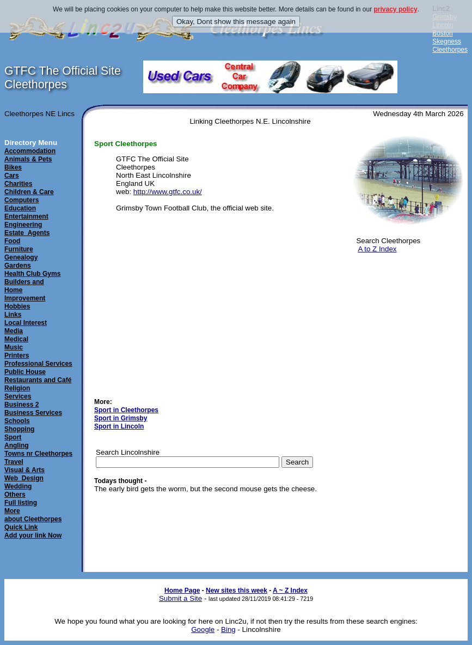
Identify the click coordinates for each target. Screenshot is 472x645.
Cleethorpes (450, 49)
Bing (228, 629)
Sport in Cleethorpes (126, 410)
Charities (18, 184)
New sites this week (236, 590)
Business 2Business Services (33, 409)
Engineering (23, 224)
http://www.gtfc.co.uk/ (167, 192)
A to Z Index (377, 249)
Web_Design (24, 478)
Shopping (19, 429)
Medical (16, 339)
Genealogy (21, 257)
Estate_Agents (27, 233)
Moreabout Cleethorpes (33, 515)
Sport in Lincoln (119, 426)
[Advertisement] (406, 315)
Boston (442, 33)
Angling (16, 445)
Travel (13, 462)
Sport (12, 437)
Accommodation (30, 151)
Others (15, 494)
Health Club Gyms (32, 274)
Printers (16, 355)
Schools (17, 421)
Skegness (446, 41)
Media (13, 331)
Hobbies (17, 306)
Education (20, 208)
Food (12, 241)
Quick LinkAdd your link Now (33, 531)
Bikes (13, 167)
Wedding (18, 486)
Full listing (20, 503)
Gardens (17, 265)
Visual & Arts (24, 470)
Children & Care (29, 192)
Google (202, 629)
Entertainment (26, 216)
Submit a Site (180, 598)
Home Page (182, 590)
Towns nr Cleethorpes (38, 453)
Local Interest (25, 323)
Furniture (18, 249)
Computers (21, 200)
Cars (11, 175)
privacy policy (396, 9)
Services (17, 396)
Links (12, 314)
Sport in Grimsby (120, 418)
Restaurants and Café (37, 380)
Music (13, 347)
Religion (17, 388)
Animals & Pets (28, 159)
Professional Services (38, 363)
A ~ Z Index (290, 590)
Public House (25, 372)
